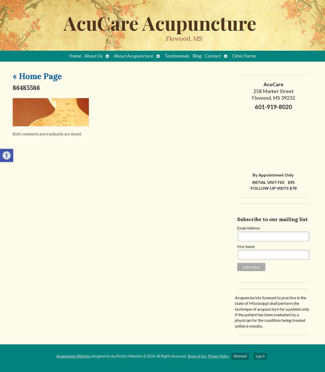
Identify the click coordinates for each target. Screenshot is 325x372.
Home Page (37, 76)
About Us (93, 56)
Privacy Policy (218, 356)
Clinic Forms (244, 56)
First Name (245, 247)
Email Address (248, 228)
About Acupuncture (133, 56)
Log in (260, 356)
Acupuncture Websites (73, 356)
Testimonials (177, 56)
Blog (197, 56)
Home (75, 56)
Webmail (240, 356)
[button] (6, 155)
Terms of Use (196, 356)
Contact (213, 56)
